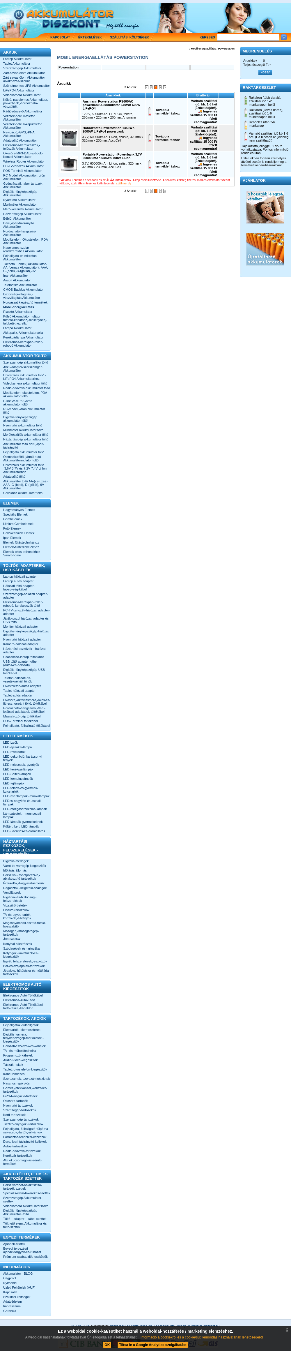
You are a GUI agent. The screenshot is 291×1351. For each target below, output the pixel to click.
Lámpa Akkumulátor (17, 328)
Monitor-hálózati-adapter (20, 626)
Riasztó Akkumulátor (17, 311)
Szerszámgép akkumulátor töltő (25, 362)
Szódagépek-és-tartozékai (21, 948)
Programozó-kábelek (18, 1055)
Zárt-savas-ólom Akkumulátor (24, 73)
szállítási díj (123, 183)
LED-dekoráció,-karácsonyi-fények (23, 758)
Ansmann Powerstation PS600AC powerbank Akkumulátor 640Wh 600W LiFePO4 (111, 105)
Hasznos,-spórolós (16, 1083)
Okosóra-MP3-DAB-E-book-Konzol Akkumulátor (23, 154)
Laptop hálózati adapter (20, 576)
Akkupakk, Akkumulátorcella (23, 332)
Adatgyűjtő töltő (14, 476)
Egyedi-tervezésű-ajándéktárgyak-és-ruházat (22, 1250)
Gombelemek (12, 519)
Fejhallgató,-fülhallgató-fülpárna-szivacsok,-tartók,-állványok (26, 1130)
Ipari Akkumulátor (15, 275)
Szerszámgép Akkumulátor (22, 68)
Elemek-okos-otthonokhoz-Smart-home (22, 553)
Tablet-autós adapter (17, 695)
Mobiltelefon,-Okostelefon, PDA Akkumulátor (25, 241)
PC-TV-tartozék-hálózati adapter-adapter (26, 612)
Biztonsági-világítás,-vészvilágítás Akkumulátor (21, 295)
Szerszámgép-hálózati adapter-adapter (25, 595)
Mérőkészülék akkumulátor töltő (25, 434)
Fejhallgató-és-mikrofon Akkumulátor (20, 257)
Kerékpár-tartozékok (17, 1155)
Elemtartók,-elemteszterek (21, 1029)
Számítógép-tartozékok (19, 1110)
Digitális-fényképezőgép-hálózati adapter (26, 632)
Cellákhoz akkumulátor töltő (22, 493)
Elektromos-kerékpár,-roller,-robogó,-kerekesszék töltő (23, 603)
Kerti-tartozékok (14, 1115)
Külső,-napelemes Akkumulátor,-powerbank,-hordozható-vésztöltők (26, 103)
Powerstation (226, 48)
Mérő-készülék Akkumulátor (22, 209)
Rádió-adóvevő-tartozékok (21, 1151)
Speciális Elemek (15, 514)
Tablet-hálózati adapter (19, 690)
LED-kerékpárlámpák (18, 769)
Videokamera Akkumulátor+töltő (25, 1206)
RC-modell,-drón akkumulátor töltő (24, 410)
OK (107, 1345)
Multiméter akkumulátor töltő (23, 430)
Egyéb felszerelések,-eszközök (25, 961)
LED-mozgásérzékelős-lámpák (25, 809)
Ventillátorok (12, 892)
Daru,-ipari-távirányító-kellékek (25, 1141)
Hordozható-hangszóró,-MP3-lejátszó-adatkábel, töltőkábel (24, 709)
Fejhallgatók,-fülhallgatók (21, 1025)
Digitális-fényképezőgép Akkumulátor (20, 193)
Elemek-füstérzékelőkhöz (21, 547)
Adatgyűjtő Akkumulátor (20, 140)
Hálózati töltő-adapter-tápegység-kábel (19, 587)
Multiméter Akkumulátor (20, 204)
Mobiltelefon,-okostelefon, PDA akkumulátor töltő (25, 394)
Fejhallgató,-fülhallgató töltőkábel (26, 725)
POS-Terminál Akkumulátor (22, 170)
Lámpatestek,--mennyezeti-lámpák (22, 815)
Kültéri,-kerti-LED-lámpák (21, 826)
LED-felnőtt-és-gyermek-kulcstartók (20, 789)
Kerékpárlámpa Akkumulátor (23, 337)
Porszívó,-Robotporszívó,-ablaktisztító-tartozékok (21, 876)
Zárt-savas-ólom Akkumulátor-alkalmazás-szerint (24, 79)
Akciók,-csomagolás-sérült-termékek (22, 1161)
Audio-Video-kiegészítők (20, 1060)
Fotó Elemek (12, 528)
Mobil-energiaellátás (18, 307)
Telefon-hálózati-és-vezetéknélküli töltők (17, 679)
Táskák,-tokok (13, 1064)
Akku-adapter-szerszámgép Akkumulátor (22, 368)
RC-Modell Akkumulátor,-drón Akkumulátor (24, 177)
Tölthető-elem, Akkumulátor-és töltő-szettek (25, 1225)
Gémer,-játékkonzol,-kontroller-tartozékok (25, 1089)
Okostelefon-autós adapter (22, 686)
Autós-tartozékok (15, 1146)
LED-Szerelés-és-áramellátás (24, 831)
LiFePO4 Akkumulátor (18, 90)
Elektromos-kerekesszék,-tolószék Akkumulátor (21, 146)
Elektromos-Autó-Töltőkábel (23, 995)
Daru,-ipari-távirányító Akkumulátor (18, 224)
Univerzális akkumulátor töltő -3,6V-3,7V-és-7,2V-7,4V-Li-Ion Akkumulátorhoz (25, 468)
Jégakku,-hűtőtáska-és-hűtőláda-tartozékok (26, 972)
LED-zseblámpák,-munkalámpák (26, 796)
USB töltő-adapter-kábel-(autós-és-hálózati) (20, 663)
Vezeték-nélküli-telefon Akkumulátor (19, 117)
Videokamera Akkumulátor (21, 95)
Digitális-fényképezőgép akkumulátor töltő (20, 418)
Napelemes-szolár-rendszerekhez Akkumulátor (23, 249)
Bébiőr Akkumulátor (17, 218)
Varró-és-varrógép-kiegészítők (24, 865)
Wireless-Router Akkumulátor (24, 161)
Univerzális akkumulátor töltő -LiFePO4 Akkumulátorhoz (24, 376)
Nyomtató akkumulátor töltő (22, 425)
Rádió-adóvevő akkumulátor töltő (26, 388)
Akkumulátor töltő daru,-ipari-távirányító (23, 445)
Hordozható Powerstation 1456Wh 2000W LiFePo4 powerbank (108, 129)
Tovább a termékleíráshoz (167, 111)
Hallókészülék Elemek (19, 533)
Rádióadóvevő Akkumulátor (22, 111)
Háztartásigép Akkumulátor (22, 214)
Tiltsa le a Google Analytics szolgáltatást (152, 1345)
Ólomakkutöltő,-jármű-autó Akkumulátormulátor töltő (22, 458)
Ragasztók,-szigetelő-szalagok (25, 888)
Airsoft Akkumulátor (17, 280)
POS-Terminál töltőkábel (20, 721)
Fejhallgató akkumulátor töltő (23, 452)
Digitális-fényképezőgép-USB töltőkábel (24, 671)
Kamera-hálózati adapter (20, 644)
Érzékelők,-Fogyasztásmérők (24, 883)
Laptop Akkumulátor (17, 59)
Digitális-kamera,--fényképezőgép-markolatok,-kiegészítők (23, 1038)
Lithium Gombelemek (18, 523)
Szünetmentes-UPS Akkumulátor (26, 85)
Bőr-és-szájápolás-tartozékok (24, 966)
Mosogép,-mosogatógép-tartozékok (21, 932)
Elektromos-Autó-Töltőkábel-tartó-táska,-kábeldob (23, 1006)
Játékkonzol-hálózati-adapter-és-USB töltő (26, 620)
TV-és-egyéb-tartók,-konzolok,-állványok (17, 916)
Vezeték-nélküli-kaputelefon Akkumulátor (22, 125)
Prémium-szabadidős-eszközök (25, 1256)
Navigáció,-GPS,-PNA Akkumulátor (18, 133)
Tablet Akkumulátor (16, 63)
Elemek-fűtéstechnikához (21, 542)
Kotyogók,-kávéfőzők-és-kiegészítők (20, 954)
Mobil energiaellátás (203, 48)
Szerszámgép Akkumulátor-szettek (22, 1199)
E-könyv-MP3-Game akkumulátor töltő (17, 402)
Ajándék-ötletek (14, 1244)
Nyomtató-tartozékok (18, 1105)
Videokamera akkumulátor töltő (25, 383)
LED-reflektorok (14, 752)
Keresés (207, 37)
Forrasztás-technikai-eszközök (25, 1137)
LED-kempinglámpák (18, 778)
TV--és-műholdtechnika (19, 1050)
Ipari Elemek (12, 537)
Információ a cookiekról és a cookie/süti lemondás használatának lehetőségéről (202, 1337)
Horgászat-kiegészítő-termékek (25, 302)
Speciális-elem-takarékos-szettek (26, 1193)
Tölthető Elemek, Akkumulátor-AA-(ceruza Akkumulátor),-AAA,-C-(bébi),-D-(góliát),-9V (26, 267)
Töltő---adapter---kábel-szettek (25, 1219)
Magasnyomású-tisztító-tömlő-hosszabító (24, 924)
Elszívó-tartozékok (16, 910)
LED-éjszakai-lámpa (17, 747)
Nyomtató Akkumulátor (19, 200)
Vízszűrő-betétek (15, 905)
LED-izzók (10, 742)
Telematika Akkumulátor (20, 285)
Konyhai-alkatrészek (17, 944)
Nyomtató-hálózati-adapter (22, 639)
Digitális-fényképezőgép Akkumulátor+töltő (20, 1212)
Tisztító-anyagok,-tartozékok (23, 1124)
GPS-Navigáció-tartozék (20, 1096)
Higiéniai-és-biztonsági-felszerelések (19, 898)
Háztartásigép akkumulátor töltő (25, 439)
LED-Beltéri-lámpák (17, 774)
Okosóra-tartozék (15, 1101)
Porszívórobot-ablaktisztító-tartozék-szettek (22, 1186)
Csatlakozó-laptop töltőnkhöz (23, 657)
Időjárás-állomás (15, 870)
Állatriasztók (11, 939)
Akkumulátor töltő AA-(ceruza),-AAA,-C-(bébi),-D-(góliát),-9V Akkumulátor (25, 484)
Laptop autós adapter (18, 581)
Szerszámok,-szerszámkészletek (26, 1078)
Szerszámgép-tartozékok (21, 1119)
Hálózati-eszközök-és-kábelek (24, 1046)
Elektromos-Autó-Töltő (19, 1000)
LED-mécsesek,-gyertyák (21, 764)
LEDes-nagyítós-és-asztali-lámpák (22, 802)
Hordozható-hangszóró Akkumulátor (19, 233)
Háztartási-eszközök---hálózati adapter (24, 650)
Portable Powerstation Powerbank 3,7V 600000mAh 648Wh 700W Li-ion (112, 156)
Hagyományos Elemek (19, 510)
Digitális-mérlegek (16, 861)
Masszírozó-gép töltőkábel (21, 716)
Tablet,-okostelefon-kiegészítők (25, 1069)
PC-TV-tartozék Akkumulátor (23, 166)
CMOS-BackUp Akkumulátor (23, 289)
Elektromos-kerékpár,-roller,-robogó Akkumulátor (23, 343)
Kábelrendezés (13, 1074)
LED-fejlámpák (13, 783)
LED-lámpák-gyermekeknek (23, 821)
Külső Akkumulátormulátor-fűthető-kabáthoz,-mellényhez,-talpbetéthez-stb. (25, 320)
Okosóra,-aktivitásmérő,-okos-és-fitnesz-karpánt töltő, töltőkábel (26, 701)
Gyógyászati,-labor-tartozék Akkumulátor (22, 185)
